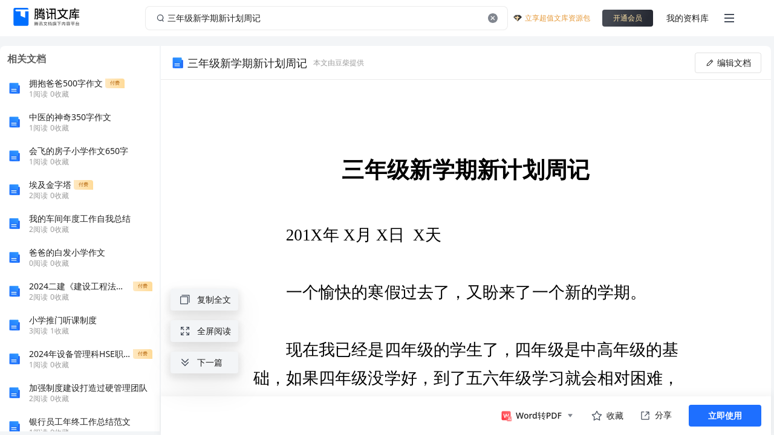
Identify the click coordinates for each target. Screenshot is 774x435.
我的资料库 (687, 18)
